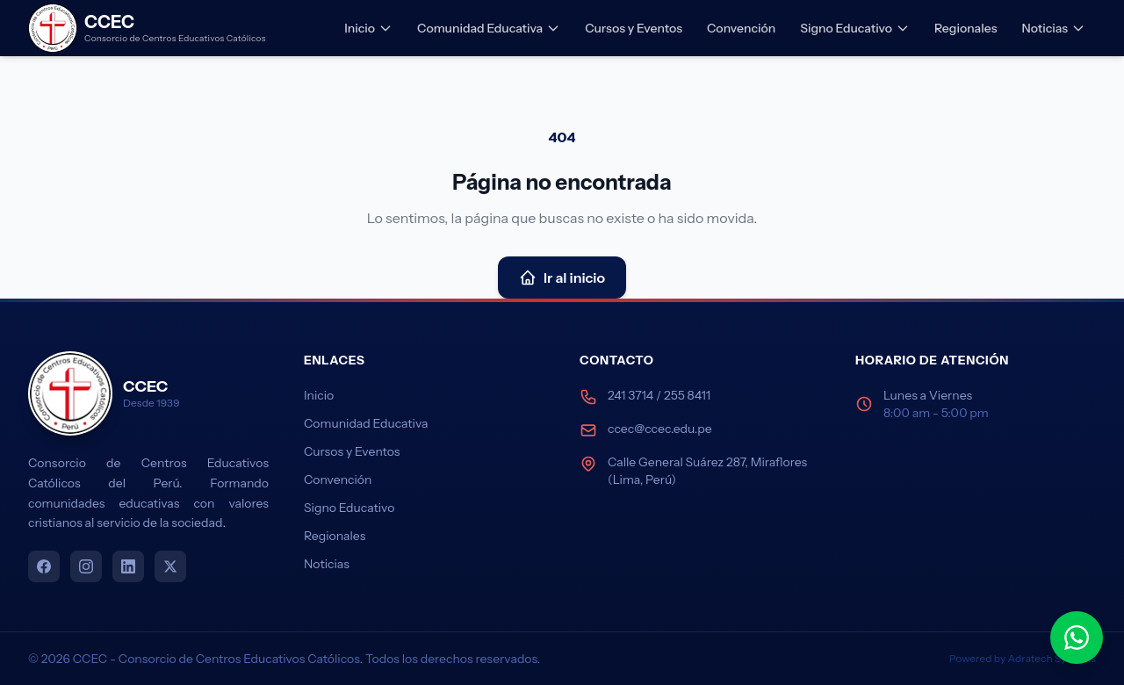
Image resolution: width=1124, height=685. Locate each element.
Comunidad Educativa (488, 28)
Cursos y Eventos (633, 28)
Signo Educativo (855, 28)
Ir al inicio (562, 277)
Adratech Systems (1052, 658)
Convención (741, 28)
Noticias (1053, 28)
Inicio (368, 28)
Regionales (965, 28)
